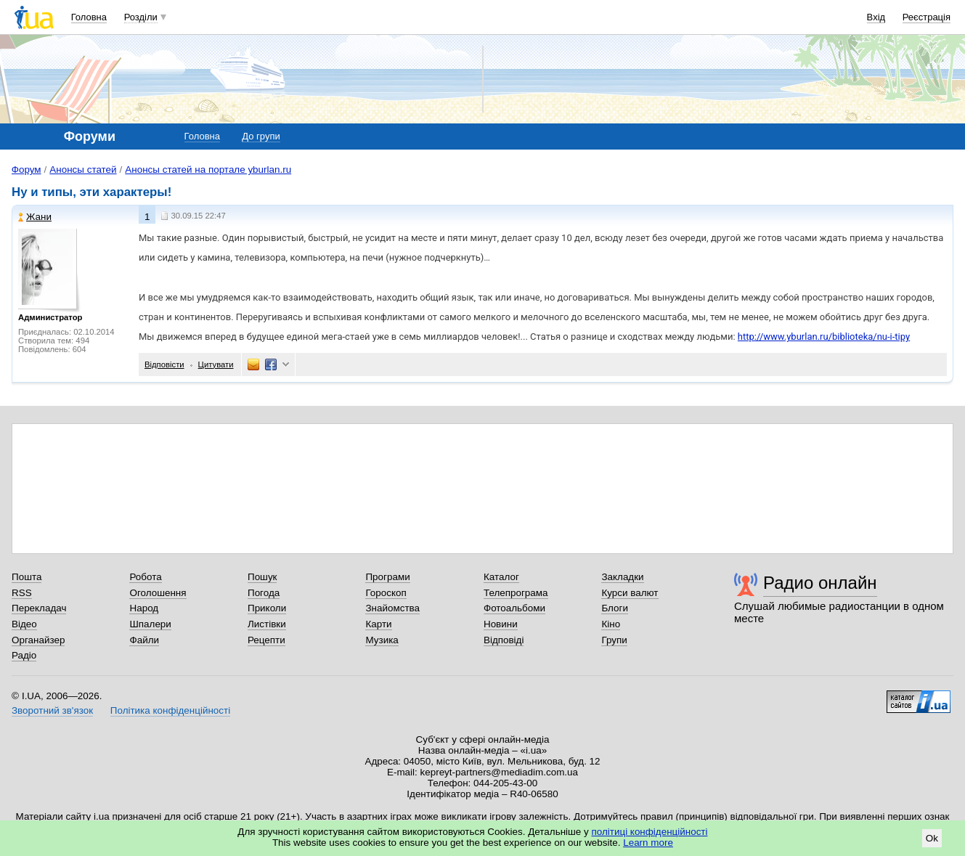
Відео (24, 624)
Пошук (262, 576)
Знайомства (392, 608)
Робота (145, 576)
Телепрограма (516, 592)
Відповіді (504, 640)
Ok (932, 838)
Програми (387, 576)
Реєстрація (926, 17)
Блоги (614, 608)
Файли (144, 640)
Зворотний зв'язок (52, 710)
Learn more (648, 842)
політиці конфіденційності (650, 831)
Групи (614, 640)
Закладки (622, 576)
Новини (501, 624)
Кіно (610, 624)
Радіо (24, 655)
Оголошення (157, 592)
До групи (261, 136)
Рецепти (266, 640)
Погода (264, 592)
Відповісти (164, 364)
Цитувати (216, 364)
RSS (22, 592)
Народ (143, 608)
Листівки (267, 624)
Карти (378, 624)
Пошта (26, 576)
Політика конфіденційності (170, 710)
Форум (26, 169)
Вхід (876, 17)
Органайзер (38, 640)
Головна (89, 17)
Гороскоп (385, 592)
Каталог (501, 576)
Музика (381, 640)
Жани (35, 216)
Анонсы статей (82, 169)
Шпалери (150, 624)
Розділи (141, 17)
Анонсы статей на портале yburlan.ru (208, 169)
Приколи (267, 608)
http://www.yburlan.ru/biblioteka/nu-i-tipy (824, 336)
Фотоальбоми (514, 608)
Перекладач (39, 608)
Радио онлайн (820, 582)
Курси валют (629, 592)
